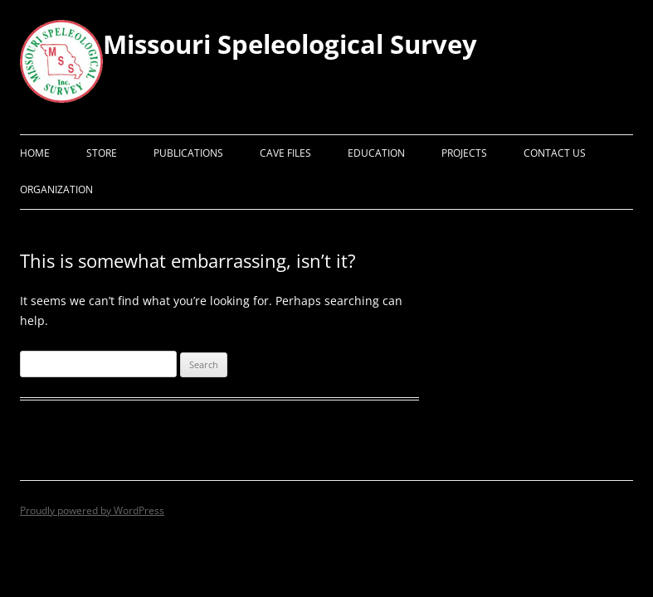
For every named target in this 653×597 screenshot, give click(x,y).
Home (35, 153)
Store (101, 153)
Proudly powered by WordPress (92, 510)
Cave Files (285, 153)
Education (376, 153)
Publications (188, 153)
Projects (464, 153)
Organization (56, 189)
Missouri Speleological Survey (290, 43)
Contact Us (555, 153)
